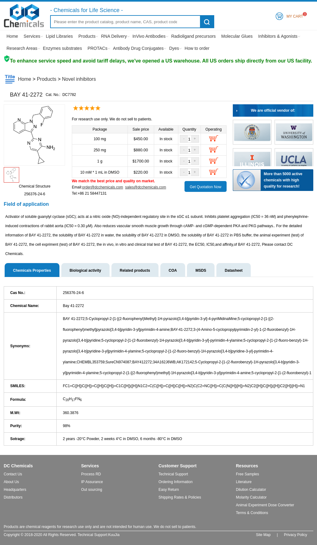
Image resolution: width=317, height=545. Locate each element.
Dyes (174, 48)
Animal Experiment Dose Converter (265, 505)
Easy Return (168, 489)
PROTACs (97, 48)
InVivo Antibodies (149, 36)
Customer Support (177, 465)
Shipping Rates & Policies (179, 497)
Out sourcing (91, 489)
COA (173, 270)
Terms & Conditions (252, 513)
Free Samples (247, 474)
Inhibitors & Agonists (277, 36)
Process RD (91, 474)
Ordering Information (175, 482)
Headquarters (15, 489)
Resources (247, 465)
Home (12, 36)
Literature (244, 482)
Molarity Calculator (251, 497)
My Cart (294, 15)
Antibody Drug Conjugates (138, 48)
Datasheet (233, 270)
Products (86, 36)
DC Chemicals (18, 465)
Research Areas (22, 48)
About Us (11, 482)
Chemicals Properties (32, 270)
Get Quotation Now (205, 187)
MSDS (200, 270)
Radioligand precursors (193, 36)
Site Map (263, 535)
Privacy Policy (295, 535)
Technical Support (173, 474)
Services (32, 36)
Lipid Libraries (59, 36)
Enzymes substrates (62, 48)
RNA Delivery (114, 36)
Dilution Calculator (251, 489)
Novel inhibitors (79, 79)
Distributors (13, 497)
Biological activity (85, 270)
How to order (197, 48)
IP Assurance (92, 482)
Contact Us (13, 474)
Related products (135, 270)
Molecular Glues (237, 36)
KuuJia (114, 535)
